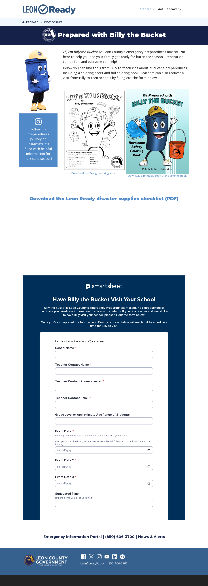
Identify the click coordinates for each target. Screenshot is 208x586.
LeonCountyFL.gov (92, 563)
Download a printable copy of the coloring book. (157, 175)
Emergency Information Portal (72, 537)
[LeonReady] (49, 9)
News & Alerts (151, 537)
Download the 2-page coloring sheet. (94, 173)
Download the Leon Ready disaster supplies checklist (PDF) (104, 198)
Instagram (35, 144)
